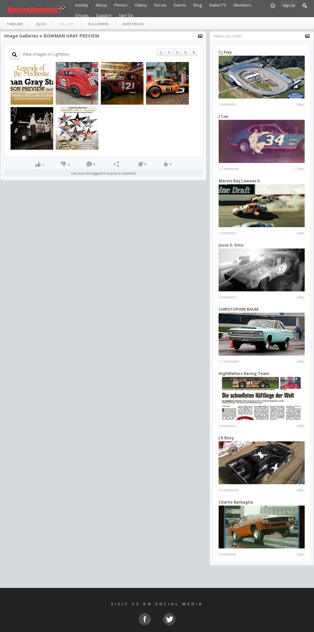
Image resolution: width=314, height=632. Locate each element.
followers (98, 24)
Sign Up (289, 5)
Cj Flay (225, 52)
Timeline (15, 24)
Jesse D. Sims (231, 245)
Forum (160, 5)
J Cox (223, 116)
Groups (82, 15)
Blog (197, 5)
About (101, 5)
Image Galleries (21, 36)
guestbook (133, 24)
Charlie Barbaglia (236, 502)
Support (103, 15)
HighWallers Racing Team (244, 373)
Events (180, 5)
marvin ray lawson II (239, 181)
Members (242, 5)
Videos (141, 5)
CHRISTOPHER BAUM (239, 309)
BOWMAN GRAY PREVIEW (71, 36)
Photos (120, 5)
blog (41, 24)
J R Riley (226, 438)
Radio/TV (217, 5)
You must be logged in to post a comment (103, 173)
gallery (67, 24)
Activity (81, 5)
